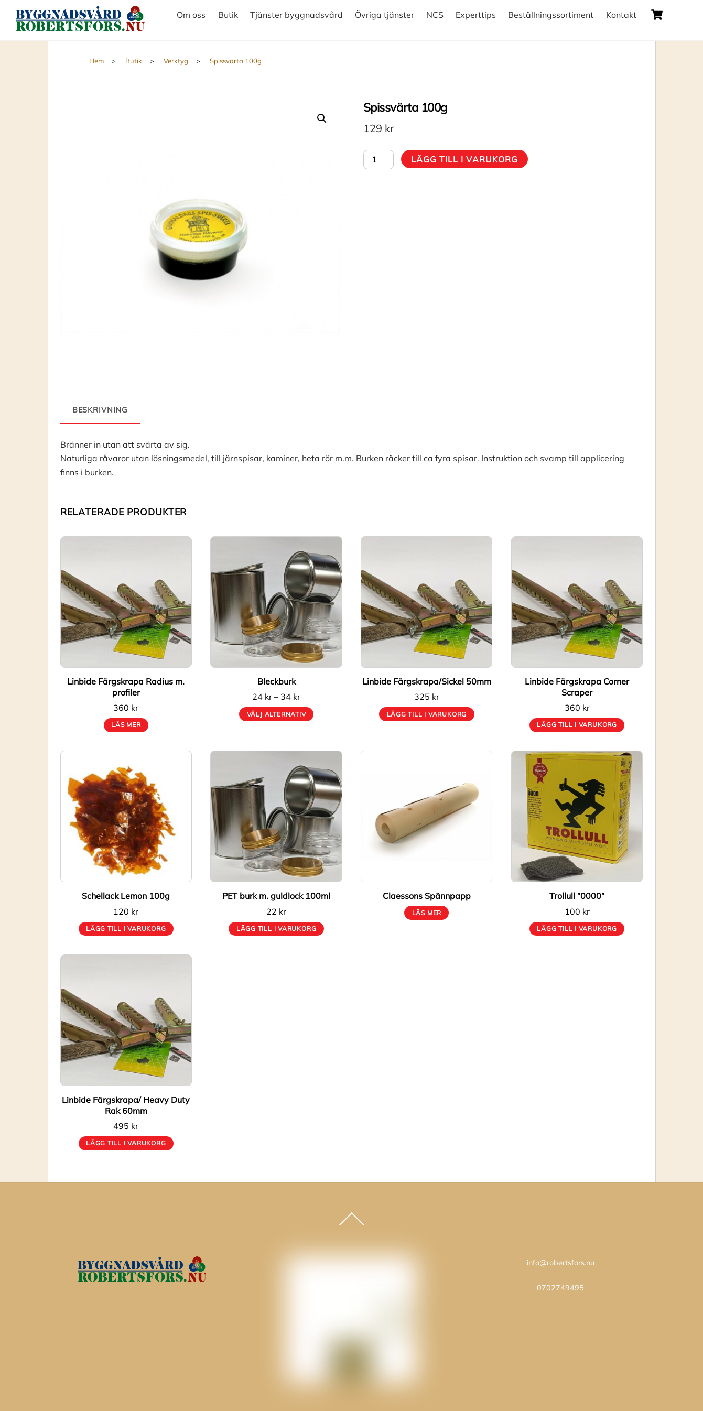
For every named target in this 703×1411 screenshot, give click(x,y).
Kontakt (621, 14)
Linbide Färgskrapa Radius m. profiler (126, 687)
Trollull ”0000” (576, 896)
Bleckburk (276, 681)
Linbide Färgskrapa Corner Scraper (577, 687)
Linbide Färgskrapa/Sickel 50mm (426, 681)
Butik (228, 14)
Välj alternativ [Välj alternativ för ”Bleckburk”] (276, 714)
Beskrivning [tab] (100, 410)
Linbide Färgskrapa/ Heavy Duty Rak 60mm (126, 1105)
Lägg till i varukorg (464, 159)
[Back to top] (352, 1225)
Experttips (476, 14)
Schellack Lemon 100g (126, 896)
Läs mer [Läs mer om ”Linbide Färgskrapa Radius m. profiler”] (125, 725)
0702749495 (560, 1288)
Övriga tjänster (384, 14)
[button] (321, 118)
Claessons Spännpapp (427, 896)
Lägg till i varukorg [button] (427, 714)
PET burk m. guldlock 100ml (276, 896)
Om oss (191, 14)
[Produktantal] (378, 159)
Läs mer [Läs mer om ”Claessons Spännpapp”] (426, 913)
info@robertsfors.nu (560, 1262)
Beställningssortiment (550, 14)
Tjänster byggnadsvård (296, 14)
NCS (435, 14)
